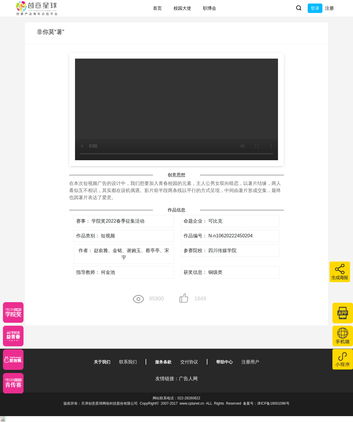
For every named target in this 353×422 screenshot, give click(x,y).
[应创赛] (13, 359)
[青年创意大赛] (13, 336)
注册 (329, 8)
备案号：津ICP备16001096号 (266, 403)
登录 (315, 8)
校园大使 (182, 8)
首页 (157, 8)
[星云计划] (13, 312)
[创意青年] (13, 383)
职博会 (209, 8)
